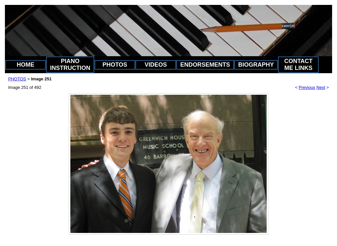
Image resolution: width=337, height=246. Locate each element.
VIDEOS (156, 64)
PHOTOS (114, 64)
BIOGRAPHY (256, 64)
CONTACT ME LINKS (298, 64)
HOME (25, 64)
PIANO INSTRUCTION (70, 64)
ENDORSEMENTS (205, 64)
